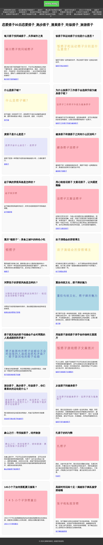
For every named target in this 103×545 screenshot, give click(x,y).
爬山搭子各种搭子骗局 (54, 10)
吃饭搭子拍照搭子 (9, 12)
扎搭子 (58, 476)
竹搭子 (61, 14)
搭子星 (68, 14)
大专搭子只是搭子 (82, 12)
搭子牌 (58, 323)
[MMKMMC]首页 (9, 10)
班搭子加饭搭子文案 (29, 14)
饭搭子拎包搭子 (70, 10)
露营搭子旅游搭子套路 (47, 14)
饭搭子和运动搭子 (62, 66)
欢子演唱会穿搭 (61, 271)
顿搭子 (6, 271)
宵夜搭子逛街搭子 (66, 12)
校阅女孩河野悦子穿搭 (12, 312)
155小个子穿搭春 (85, 10)
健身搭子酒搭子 (61, 171)
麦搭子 (6, 164)
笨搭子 (54, 12)
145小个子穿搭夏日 (11, 524)
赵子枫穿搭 (8, 212)
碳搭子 (96, 10)
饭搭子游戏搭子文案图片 (64, 372)
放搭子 (40, 10)
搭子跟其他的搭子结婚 (12, 374)
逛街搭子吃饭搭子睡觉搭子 (39, 12)
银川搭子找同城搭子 (11, 79)
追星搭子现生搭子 (12, 14)
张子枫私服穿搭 (61, 531)
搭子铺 (6, 120)
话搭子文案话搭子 (62, 228)
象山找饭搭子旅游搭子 (82, 14)
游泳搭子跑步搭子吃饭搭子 (13, 419)
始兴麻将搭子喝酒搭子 (27, 10)
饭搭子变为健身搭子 (63, 422)
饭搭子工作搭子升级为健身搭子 (67, 123)
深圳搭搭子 (23, 12)
